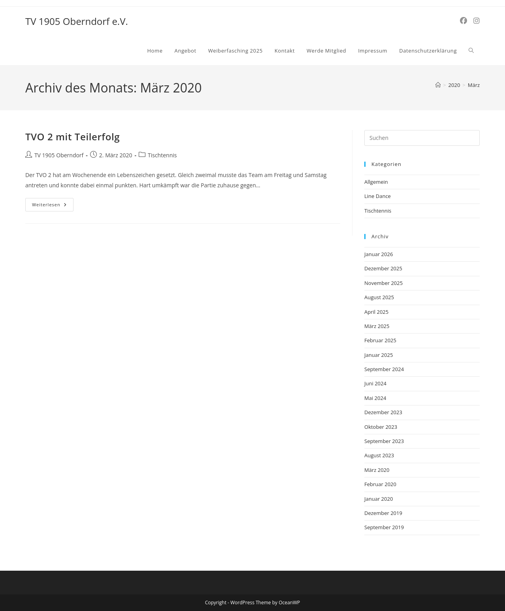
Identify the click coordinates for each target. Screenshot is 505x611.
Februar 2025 (380, 340)
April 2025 (376, 311)
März (474, 85)
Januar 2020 (378, 498)
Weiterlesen (52, 202)
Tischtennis (162, 155)
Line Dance (377, 196)
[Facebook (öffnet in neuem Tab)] (463, 21)
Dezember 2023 (383, 412)
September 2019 (384, 527)
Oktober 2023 (380, 426)
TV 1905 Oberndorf (58, 155)
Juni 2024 (375, 383)
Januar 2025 (378, 354)
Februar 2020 (380, 484)
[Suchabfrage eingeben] (422, 138)
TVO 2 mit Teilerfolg (72, 136)
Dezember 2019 (383, 513)
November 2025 (383, 283)
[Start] (438, 85)
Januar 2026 (378, 254)
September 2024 (384, 369)
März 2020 (376, 469)
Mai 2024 (375, 398)
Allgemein (376, 181)
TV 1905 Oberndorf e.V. (76, 21)
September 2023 (384, 441)
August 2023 (379, 455)
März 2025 (376, 326)
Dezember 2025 (383, 268)
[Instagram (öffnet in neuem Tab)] (476, 21)
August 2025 (379, 297)
